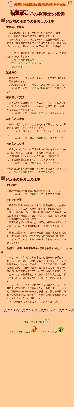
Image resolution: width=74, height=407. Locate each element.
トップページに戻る (23, 331)
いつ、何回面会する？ (22, 60)
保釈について (36, 194)
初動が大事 (17, 67)
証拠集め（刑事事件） (41, 88)
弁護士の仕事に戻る (37, 322)
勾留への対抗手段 (39, 138)
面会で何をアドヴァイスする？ (27, 63)
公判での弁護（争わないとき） (45, 239)
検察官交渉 (35, 163)
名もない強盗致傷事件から (22, 172)
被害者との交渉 (38, 113)
